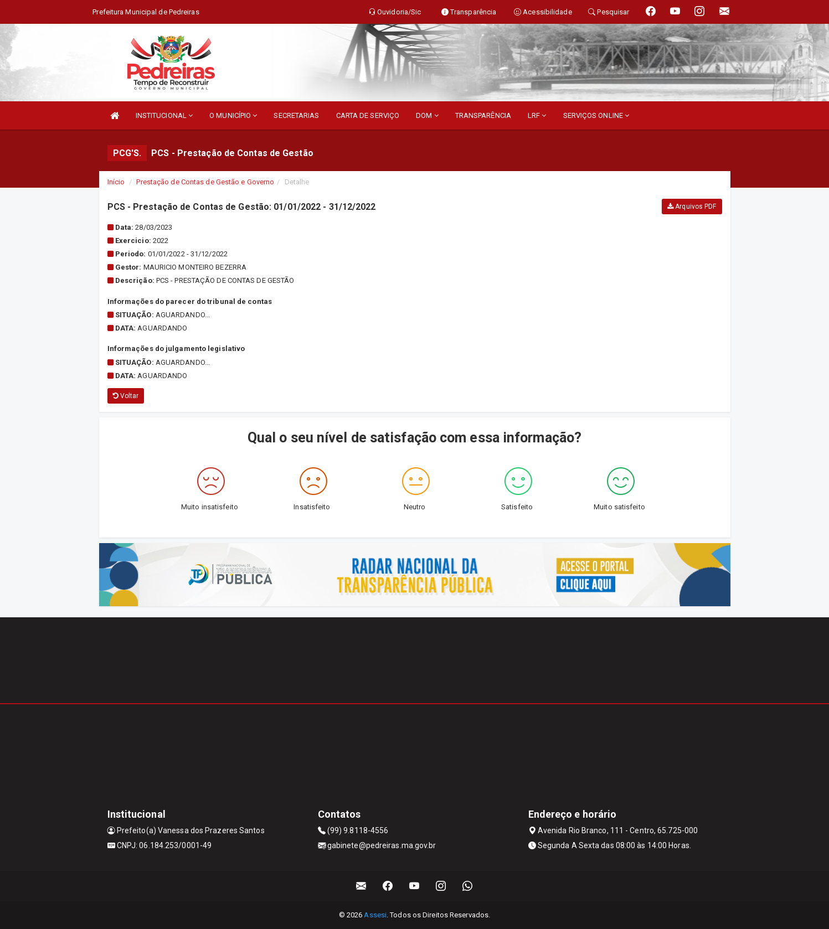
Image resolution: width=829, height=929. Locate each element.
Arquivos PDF (691, 206)
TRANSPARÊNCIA (483, 115)
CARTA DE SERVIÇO (368, 115)
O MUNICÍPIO (233, 115)
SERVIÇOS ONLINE (596, 115)
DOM (427, 115)
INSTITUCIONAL (164, 115)
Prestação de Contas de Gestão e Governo (205, 182)
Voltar (126, 396)
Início (116, 182)
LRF (537, 115)
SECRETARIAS (296, 115)
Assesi (375, 915)
